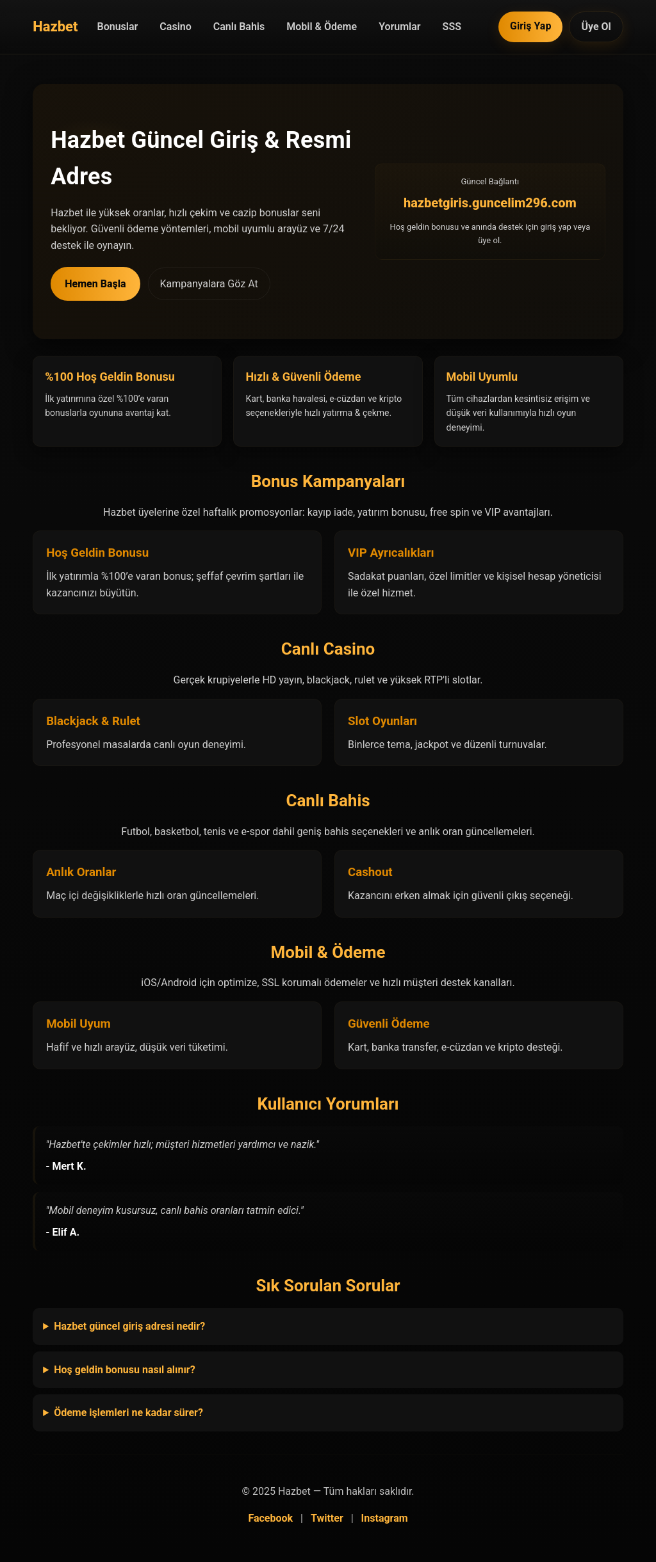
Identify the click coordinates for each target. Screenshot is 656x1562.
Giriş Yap (530, 26)
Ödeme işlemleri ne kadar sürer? (128, 1413)
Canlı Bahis (239, 26)
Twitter (327, 1518)
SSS (452, 26)
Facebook (270, 1518)
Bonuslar (117, 26)
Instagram (384, 1518)
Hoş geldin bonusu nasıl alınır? (124, 1370)
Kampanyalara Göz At (209, 284)
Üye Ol (596, 26)
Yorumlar (399, 26)
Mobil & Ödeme (321, 26)
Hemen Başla (95, 284)
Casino (175, 26)
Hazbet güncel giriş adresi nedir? (129, 1326)
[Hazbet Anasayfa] (55, 26)
